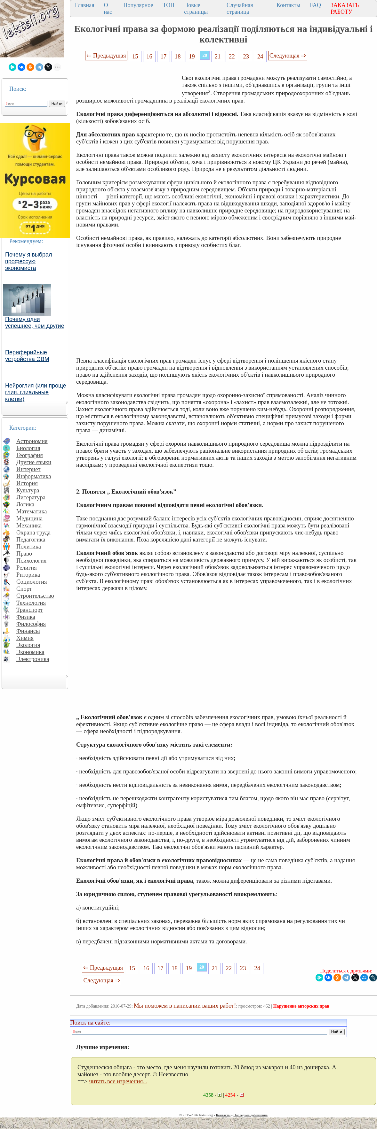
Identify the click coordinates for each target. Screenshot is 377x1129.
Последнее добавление (250, 1115)
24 (260, 56)
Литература (30, 497)
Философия (31, 623)
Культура (27, 490)
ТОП (168, 5)
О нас (108, 8)
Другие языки (33, 462)
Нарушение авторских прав (301, 1006)
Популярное (138, 5)
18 (178, 56)
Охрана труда (33, 532)
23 (246, 56)
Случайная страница (240, 8)
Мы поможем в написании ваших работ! (185, 1005)
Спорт (24, 588)
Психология (31, 560)
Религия (26, 567)
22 (232, 56)
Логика (25, 504)
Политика (28, 546)
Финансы (28, 630)
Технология (31, 602)
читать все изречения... (118, 1081)
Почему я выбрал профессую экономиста (28, 261)
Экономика (30, 652)
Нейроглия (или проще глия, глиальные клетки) (35, 392)
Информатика (33, 476)
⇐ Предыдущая (106, 55)
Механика (29, 525)
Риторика (28, 574)
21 (218, 56)
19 (192, 56)
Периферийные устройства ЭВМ (27, 355)
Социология (31, 581)
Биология (28, 448)
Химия (25, 637)
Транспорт (29, 609)
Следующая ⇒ (287, 55)
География (29, 455)
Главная (84, 5)
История (27, 483)
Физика (25, 616)
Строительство (35, 595)
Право (24, 553)
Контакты (288, 5)
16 (149, 56)
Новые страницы (196, 8)
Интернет (28, 469)
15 (135, 56)
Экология (28, 644)
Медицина (29, 518)
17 (164, 56)
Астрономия (32, 441)
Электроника (32, 659)
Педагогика (30, 539)
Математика (31, 511)
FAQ (315, 5)
